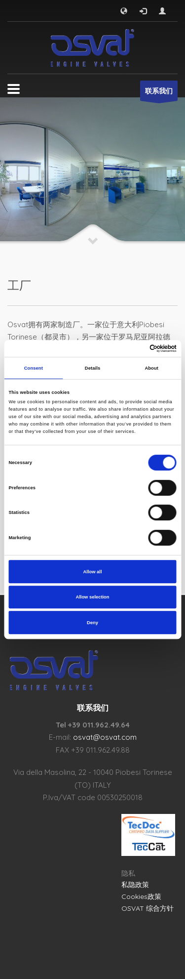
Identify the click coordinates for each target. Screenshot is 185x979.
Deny (92, 622)
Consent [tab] (33, 368)
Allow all (92, 571)
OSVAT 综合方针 (147, 908)
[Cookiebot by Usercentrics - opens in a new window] (134, 348)
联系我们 (159, 93)
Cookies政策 (141, 896)
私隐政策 (135, 884)
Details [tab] (92, 368)
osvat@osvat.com (105, 737)
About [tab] (151, 368)
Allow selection (92, 597)
